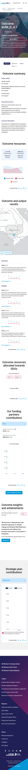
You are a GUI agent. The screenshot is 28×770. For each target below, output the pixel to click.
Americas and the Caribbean (9, 707)
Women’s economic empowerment (11, 695)
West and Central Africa (8, 723)
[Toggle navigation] (26, 3)
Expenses (15, 181)
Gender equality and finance (9, 685)
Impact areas (6, 580)
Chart (4, 423)
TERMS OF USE (9, 761)
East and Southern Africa (8, 717)
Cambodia (19, 8)
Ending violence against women (10, 682)
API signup (4, 745)
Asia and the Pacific (7, 713)
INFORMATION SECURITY (13, 762)
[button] (13, 234)
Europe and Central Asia (8, 720)
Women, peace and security (9, 692)
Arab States (4, 710)
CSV (19, 188)
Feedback (4, 742)
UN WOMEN (17, 766)
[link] (14, 281)
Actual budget (20, 178)
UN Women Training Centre (10, 663)
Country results (11, 8)
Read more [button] (6, 540)
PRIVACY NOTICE (17, 761)
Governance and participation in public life (13, 688)
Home (3, 8)
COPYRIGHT (10, 766)
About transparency (7, 735)
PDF (24, 188)
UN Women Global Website (10, 670)
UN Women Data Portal (9, 667)
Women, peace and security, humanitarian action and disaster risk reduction (14, 633)
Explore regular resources (14, 492)
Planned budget (10, 178)
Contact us (4, 738)
